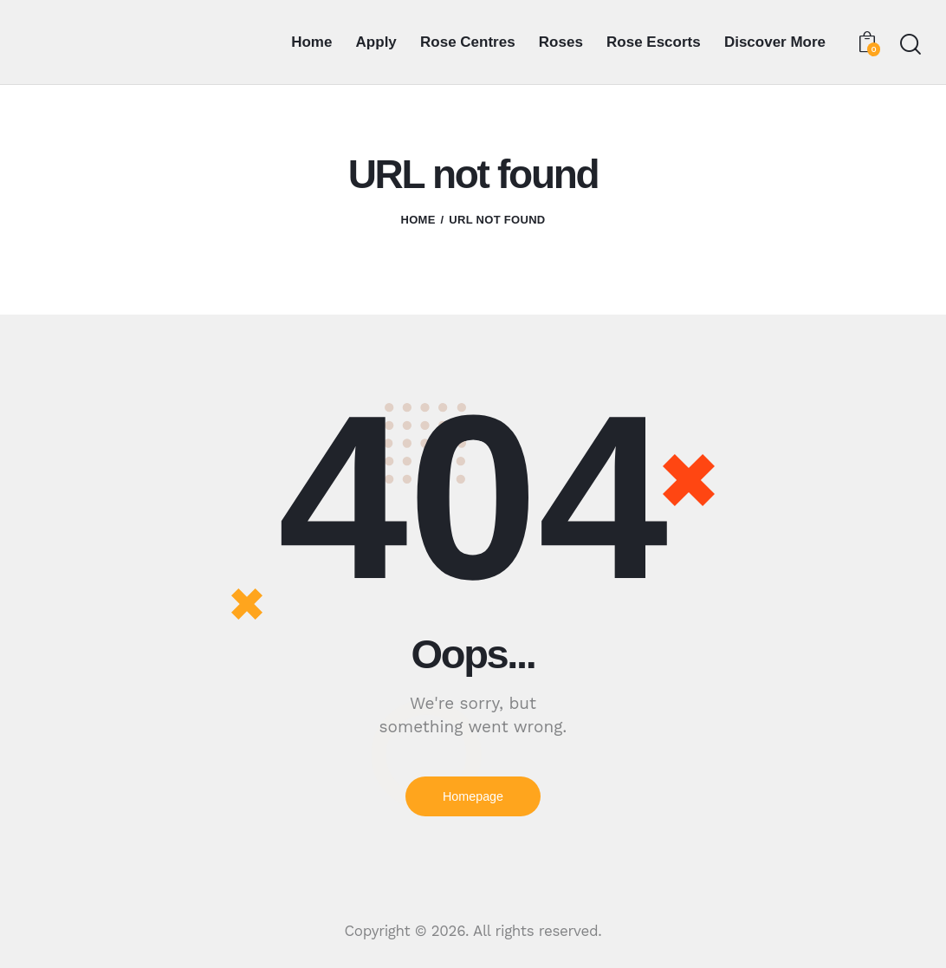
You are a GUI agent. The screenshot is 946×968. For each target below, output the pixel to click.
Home (417, 219)
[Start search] (909, 44)
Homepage (472, 796)
